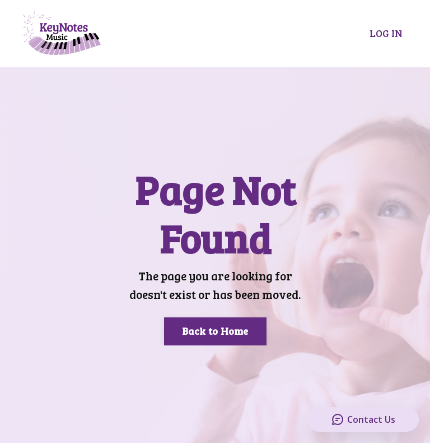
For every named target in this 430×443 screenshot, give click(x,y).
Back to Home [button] (215, 331)
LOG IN (386, 33)
